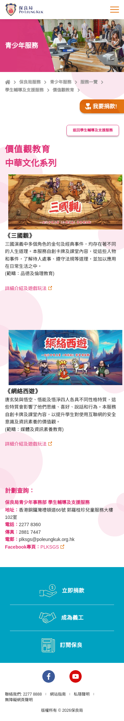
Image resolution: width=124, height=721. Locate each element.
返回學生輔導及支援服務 (93, 130)
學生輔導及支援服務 (24, 90)
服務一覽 (89, 82)
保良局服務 (30, 82)
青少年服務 (60, 82)
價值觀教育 (63, 90)
